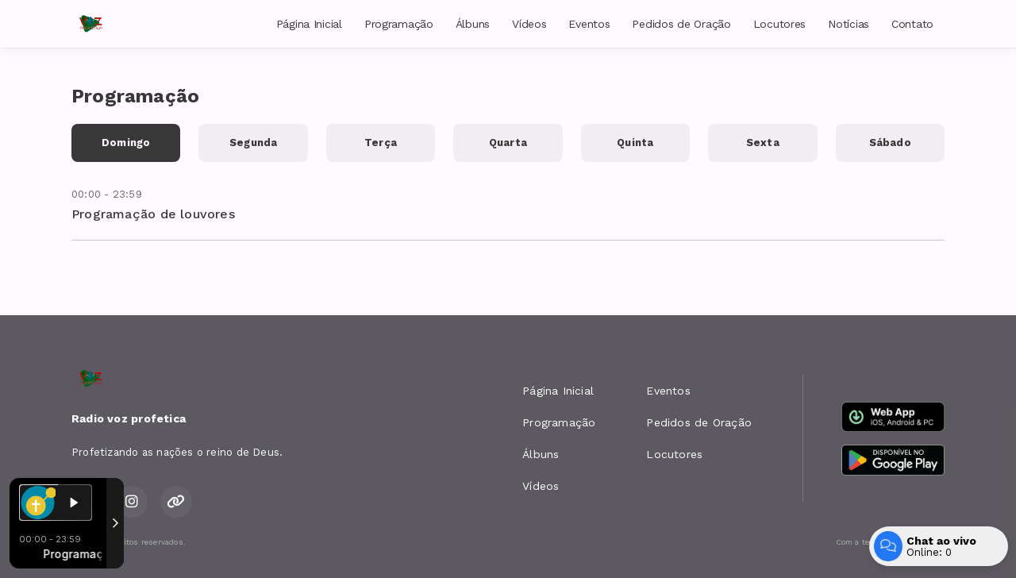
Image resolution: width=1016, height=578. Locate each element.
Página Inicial (309, 23)
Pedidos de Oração (681, 23)
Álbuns (473, 23)
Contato (912, 23)
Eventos (589, 23)
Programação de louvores (153, 214)
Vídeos (529, 23)
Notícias (848, 23)
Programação (398, 23)
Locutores (779, 23)
